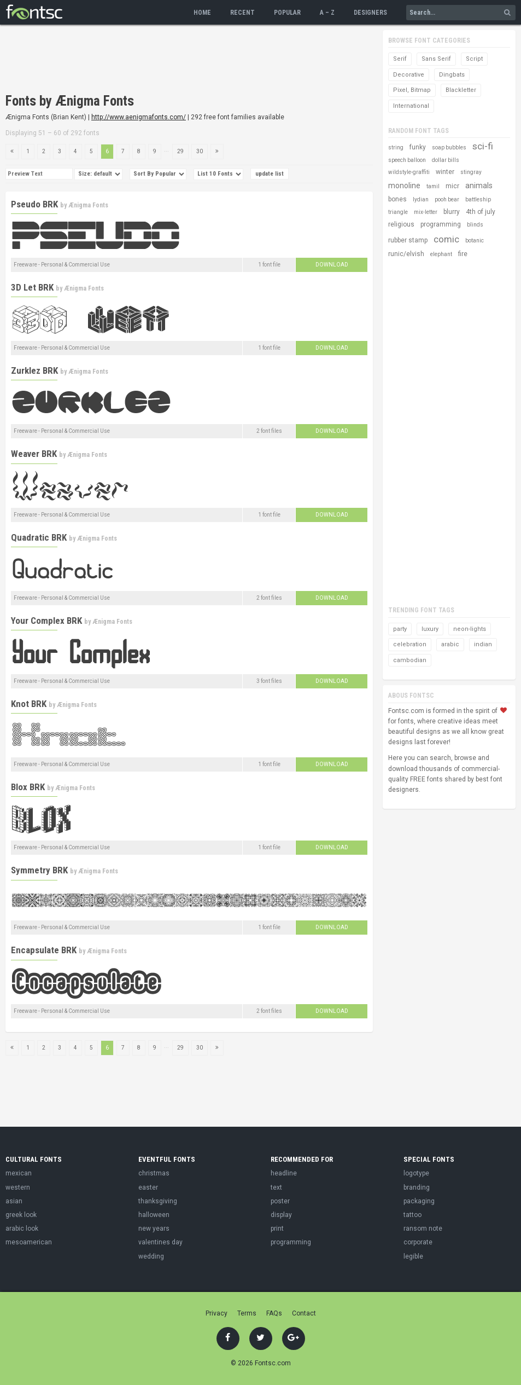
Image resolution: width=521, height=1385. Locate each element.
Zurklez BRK (34, 370)
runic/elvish (406, 254)
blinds (475, 225)
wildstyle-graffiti (409, 172)
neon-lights (469, 629)
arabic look (21, 1228)
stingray (471, 172)
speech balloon (407, 160)
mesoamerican (28, 1242)
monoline (404, 185)
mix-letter (425, 212)
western (17, 1187)
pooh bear (447, 199)
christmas (153, 1173)
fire (462, 254)
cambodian (409, 660)
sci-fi (482, 146)
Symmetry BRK (39, 870)
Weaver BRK (34, 453)
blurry (451, 212)
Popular (287, 12)
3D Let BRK (32, 287)
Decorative (408, 74)
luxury (430, 629)
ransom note (422, 1228)
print (277, 1228)
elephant (441, 254)
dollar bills (445, 160)
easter (148, 1187)
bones (397, 199)
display (281, 1215)
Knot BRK (28, 703)
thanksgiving (157, 1201)
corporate (417, 1242)
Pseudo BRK (34, 204)
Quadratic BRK (39, 537)
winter (445, 172)
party (400, 629)
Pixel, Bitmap (412, 90)
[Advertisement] (204, 60)
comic (446, 239)
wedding (151, 1256)
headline (284, 1173)
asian (13, 1201)
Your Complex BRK (46, 620)
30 (199, 151)
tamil (433, 186)
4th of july (480, 212)
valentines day (160, 1242)
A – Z (327, 12)
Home (202, 12)
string (395, 147)
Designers (370, 12)
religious (401, 224)
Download (331, 265)
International (411, 105)
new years (153, 1228)
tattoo (412, 1215)
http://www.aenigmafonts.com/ (138, 117)
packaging (419, 1201)
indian (483, 644)
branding (416, 1187)
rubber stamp (408, 240)
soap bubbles (449, 147)
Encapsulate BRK (44, 949)
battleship (478, 199)
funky (417, 147)
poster (280, 1201)
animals (479, 185)
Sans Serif (436, 58)
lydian (421, 199)
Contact (304, 1313)
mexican (18, 1173)
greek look (21, 1215)
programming (440, 224)
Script (474, 58)
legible (413, 1256)
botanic (474, 240)
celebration (409, 644)
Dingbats (452, 74)
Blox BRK (28, 786)
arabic (450, 644)
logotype (416, 1173)
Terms (246, 1313)
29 (180, 151)
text (276, 1187)
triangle (398, 212)
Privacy (216, 1313)
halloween (153, 1215)
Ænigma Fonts (88, 205)
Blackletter (461, 90)
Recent (242, 12)
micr (452, 186)
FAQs (274, 1313)
